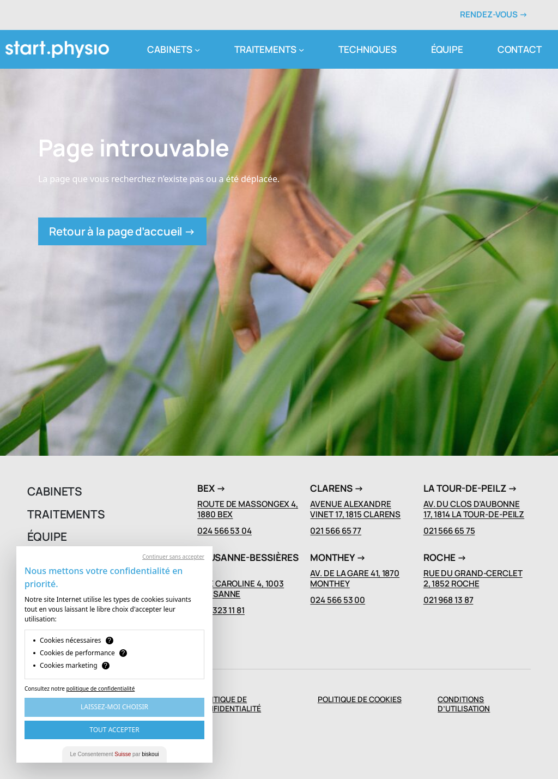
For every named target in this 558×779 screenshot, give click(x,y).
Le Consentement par (114, 754)
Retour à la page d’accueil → (122, 231)
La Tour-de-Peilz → (470, 488)
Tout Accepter (114, 729)
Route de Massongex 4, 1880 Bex (247, 509)
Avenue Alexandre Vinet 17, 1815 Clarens (355, 509)
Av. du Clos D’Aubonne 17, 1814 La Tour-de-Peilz (474, 509)
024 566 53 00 (337, 600)
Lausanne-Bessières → (248, 562)
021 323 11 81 (221, 610)
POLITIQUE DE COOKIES (360, 699)
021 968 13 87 (448, 600)
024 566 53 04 (224, 530)
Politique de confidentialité (229, 704)
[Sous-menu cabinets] (197, 49)
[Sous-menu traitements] (301, 49)
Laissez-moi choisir (114, 706)
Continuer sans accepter (173, 556)
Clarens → (336, 488)
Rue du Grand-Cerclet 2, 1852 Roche (473, 578)
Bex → (211, 488)
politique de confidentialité (100, 688)
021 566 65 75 (449, 530)
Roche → (444, 557)
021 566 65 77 (335, 530)
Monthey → (338, 557)
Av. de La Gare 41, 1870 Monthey (354, 578)
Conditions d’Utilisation (464, 704)
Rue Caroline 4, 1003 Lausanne (240, 589)
